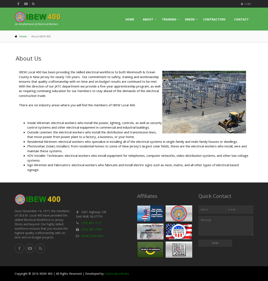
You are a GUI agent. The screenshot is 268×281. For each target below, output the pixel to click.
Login (246, 3)
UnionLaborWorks (116, 274)
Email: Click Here (92, 236)
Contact (241, 19)
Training (169, 19)
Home (129, 19)
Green (190, 19)
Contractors (214, 19)
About (148, 19)
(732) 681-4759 (91, 229)
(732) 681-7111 (91, 223)
